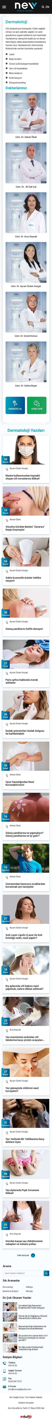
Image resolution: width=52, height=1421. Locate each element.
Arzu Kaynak (15, 1030)
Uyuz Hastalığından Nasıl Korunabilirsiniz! (20, 783)
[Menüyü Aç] (4, 7)
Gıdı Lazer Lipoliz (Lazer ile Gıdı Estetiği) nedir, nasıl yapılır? (24, 936)
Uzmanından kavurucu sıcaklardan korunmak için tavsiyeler (25, 885)
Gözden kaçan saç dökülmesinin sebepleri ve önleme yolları (24, 1242)
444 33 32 (12, 1365)
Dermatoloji (8, 1287)
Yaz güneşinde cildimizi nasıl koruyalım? (22, 1089)
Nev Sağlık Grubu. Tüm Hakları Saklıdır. (26, 1397)
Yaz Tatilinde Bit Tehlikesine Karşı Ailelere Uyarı (25, 1140)
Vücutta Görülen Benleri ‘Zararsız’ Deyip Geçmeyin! (25, 528)
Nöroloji (29, 1291)
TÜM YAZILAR (23, 1255)
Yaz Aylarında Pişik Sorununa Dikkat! (22, 1192)
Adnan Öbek (15, 519)
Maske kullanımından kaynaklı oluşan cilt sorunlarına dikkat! (23, 477)
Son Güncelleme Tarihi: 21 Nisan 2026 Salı (26, 1408)
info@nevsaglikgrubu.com (19, 1389)
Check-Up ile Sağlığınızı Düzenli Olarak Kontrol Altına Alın (33, 1317)
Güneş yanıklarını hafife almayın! (24, 628)
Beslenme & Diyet (10, 1291)
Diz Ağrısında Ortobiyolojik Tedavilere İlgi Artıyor (31, 1348)
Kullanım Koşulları (26, 1403)
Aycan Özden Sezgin (19, 468)
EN (47, 7)
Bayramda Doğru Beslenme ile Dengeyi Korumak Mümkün (32, 1327)
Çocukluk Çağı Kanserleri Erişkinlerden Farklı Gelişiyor (32, 1306)
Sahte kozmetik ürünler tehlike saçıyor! (23, 579)
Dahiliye (29, 1287)
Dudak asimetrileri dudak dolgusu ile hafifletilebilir (25, 732)
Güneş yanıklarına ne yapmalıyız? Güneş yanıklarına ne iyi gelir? (24, 834)
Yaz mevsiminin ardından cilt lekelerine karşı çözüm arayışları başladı (24, 1039)
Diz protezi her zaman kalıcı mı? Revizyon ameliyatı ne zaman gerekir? (33, 1338)
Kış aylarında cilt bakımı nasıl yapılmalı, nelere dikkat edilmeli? (24, 987)
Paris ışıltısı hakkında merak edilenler (22, 681)
